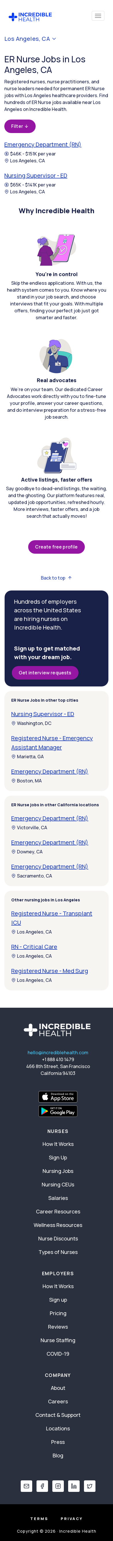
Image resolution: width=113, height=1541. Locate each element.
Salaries (58, 1197)
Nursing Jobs (58, 1170)
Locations (58, 1428)
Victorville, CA (29, 827)
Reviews (58, 1326)
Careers (58, 1401)
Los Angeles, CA (24, 160)
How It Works (58, 1143)
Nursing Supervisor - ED (35, 175)
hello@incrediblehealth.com (58, 1052)
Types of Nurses (58, 1251)
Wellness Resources (58, 1224)
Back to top (56, 578)
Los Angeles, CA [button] (30, 38)
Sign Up (58, 1157)
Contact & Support (58, 1414)
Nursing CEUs (58, 1184)
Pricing (58, 1313)
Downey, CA (27, 852)
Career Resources (58, 1211)
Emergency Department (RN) (42, 144)
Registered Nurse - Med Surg (49, 971)
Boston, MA (26, 781)
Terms (39, 1518)
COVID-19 (58, 1353)
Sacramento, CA (31, 876)
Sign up (58, 1299)
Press (58, 1441)
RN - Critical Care (34, 947)
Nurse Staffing (58, 1340)
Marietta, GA (27, 756)
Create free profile (56, 547)
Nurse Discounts (58, 1238)
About (58, 1387)
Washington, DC (31, 723)
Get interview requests (45, 673)
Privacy (72, 1518)
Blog (58, 1455)
